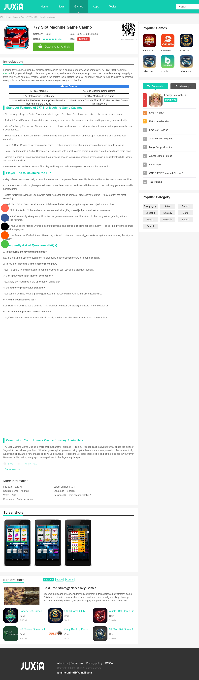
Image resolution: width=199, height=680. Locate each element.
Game (16, 17)
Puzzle (185, 206)
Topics (112, 6)
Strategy (83, 39)
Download (170, 99)
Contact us (77, 663)
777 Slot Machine (39, 91)
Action (168, 206)
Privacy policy (94, 663)
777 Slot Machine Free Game (99, 96)
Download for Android (54, 46)
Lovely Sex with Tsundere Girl (176, 95)
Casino (7, 73)
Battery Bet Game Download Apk (33, 611)
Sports (185, 219)
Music (150, 219)
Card (23, 17)
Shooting (150, 213)
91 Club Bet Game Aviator (122, 629)
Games (78, 6)
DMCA (109, 663)
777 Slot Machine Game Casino (99, 91)
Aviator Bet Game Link (122, 611)
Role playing (150, 206)
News (61, 6)
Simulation (167, 219)
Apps (96, 6)
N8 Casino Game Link (33, 629)
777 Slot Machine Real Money (38, 96)
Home (44, 6)
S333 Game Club (74, 611)
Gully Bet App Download (77, 629)
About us (62, 663)
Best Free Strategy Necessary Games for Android (71, 588)
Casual (150, 226)
